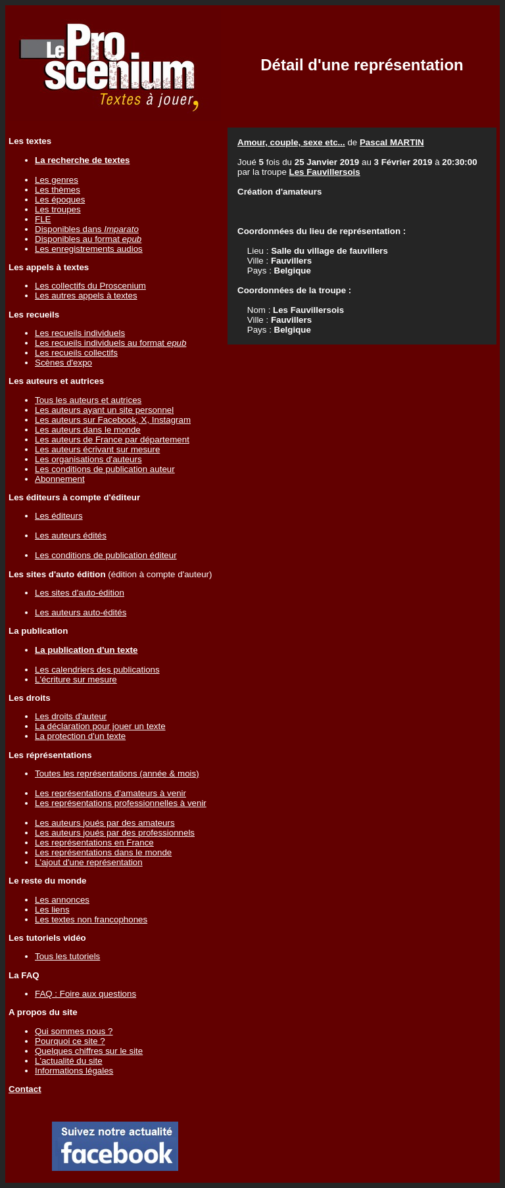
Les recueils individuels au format (110, 343)
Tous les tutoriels (67, 956)
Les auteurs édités (71, 535)
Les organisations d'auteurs (88, 459)
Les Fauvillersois (324, 172)
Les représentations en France (94, 842)
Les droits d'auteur (71, 716)
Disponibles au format (88, 239)
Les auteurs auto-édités (80, 612)
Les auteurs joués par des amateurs (105, 823)
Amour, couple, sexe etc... (291, 142)
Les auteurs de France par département (112, 439)
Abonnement (60, 479)
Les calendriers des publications (97, 670)
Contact (25, 1089)
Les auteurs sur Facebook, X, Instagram (113, 420)
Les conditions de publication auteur (105, 469)
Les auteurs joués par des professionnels (115, 833)
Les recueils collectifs (76, 353)
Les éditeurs (59, 516)
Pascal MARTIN (392, 142)
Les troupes (58, 209)
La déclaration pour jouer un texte (100, 726)
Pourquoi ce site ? (70, 1041)
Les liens (52, 910)
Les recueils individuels (80, 333)
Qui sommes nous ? (74, 1031)
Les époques (60, 199)
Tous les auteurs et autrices (88, 400)
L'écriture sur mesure (76, 679)
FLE (43, 219)
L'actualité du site (69, 1061)
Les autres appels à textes (86, 295)
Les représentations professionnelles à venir (120, 803)
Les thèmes (57, 190)
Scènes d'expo (63, 363)
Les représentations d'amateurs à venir (110, 793)
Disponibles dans (87, 229)
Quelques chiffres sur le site (89, 1051)
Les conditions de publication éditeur (106, 555)
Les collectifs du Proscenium (90, 286)
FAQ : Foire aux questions (85, 994)
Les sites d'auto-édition (79, 593)
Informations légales (74, 1071)
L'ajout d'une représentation (89, 862)
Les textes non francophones (91, 919)
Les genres (56, 180)
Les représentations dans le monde (103, 852)
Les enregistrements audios (89, 249)
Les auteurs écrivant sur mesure (97, 449)
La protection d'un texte (80, 736)
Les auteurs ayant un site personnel (104, 410)
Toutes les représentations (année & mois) (117, 773)
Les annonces (62, 900)
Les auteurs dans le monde (88, 430)
